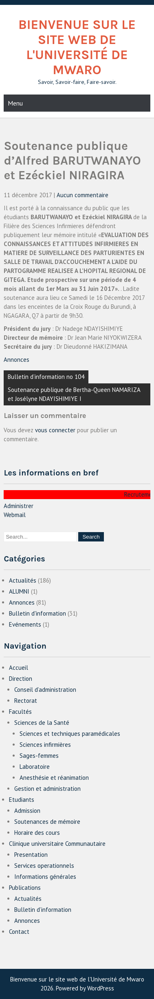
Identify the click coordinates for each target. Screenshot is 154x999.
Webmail (15, 515)
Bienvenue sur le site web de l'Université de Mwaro (77, 47)
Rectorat (25, 700)
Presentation (31, 854)
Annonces (16, 359)
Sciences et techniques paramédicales (70, 733)
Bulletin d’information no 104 (46, 377)
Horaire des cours (37, 832)
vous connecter (55, 430)
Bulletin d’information (42, 909)
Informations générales (45, 876)
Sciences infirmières (45, 744)
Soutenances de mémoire (47, 821)
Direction (20, 678)
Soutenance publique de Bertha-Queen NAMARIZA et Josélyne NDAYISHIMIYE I (74, 394)
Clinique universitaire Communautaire (57, 843)
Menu (15, 103)
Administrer (18, 506)
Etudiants (21, 799)
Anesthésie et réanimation (54, 777)
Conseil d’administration (45, 689)
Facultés (20, 711)
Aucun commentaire (82, 195)
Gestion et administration (47, 788)
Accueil (18, 667)
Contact (19, 931)
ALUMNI (19, 591)
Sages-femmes (39, 755)
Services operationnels (44, 865)
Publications (25, 887)
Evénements (25, 624)
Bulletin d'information (37, 613)
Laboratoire (35, 766)
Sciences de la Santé (41, 722)
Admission (27, 810)
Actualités (22, 580)
